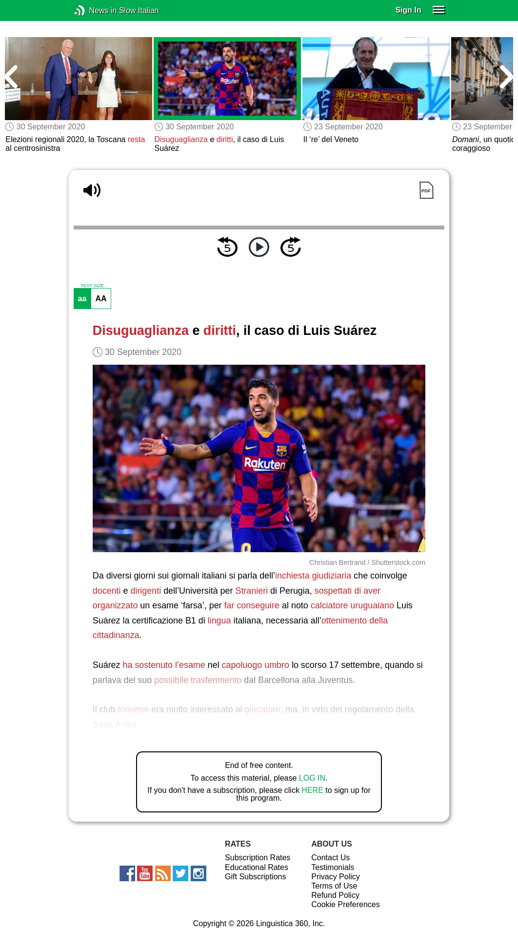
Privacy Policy (335, 876)
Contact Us (330, 857)
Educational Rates (256, 867)
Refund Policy (335, 895)
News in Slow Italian (94, 10)
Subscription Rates (257, 857)
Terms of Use (334, 886)
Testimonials (332, 867)
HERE (312, 790)
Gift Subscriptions (255, 876)
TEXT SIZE (92, 285)
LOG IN (312, 778)
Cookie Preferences (345, 904)
